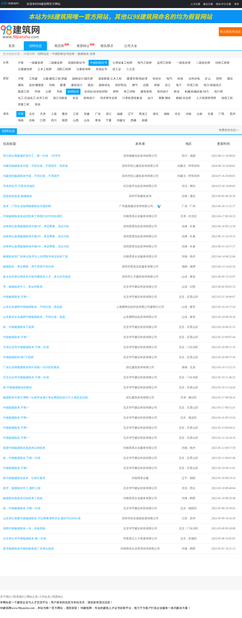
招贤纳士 (57, 596)
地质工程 (227, 98)
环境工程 (192, 85)
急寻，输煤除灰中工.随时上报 (22, 488)
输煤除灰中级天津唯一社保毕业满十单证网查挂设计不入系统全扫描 (45, 397)
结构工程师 (222, 62)
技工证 (117, 69)
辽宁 (131, 113)
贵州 (232, 113)
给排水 (157, 78)
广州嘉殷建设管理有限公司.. (136, 206)
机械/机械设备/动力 (197, 91)
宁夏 (109, 120)
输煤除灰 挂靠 (86, 53)
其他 (37, 104)
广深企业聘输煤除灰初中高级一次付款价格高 (31, 367)
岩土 (168, 85)
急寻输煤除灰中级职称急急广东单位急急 (28, 548)
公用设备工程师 (122, 62)
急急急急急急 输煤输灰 (17, 196)
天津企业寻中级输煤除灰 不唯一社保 (26, 347)
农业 (75, 98)
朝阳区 (192, 508)
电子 (179, 85)
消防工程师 (64, 69)
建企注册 (208, 4)
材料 (116, 91)
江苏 (76, 113)
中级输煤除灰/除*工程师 (18, 357)
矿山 (208, 78)
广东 (98, 113)
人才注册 (195, 4)
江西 (43, 120)
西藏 (133, 120)
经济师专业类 (108, 98)
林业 (176, 91)
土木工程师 (45, 69)
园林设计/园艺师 (82, 78)
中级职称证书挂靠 (63, 53)
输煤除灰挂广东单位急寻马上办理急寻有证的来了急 (35, 256)
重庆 (65, 113)
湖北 (155, 113)
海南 (21, 120)
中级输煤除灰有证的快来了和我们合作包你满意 (32, 216)
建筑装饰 (146, 91)
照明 (219, 78)
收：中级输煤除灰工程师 (18, 327)
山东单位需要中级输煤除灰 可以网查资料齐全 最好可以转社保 (42, 518)
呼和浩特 (194, 165)
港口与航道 (60, 98)
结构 (52, 85)
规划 (90, 85)
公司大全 (130, 46)
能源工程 (23, 91)
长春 (192, 226)
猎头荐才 (106, 46)
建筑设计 (76, 85)
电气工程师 (145, 62)
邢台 (192, 488)
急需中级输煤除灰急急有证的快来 (24, 447)
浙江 (109, 113)
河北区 (192, 216)
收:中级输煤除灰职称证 (17, 387)
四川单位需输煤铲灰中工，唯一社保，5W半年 (32, 155)
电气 (169, 78)
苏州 (192, 518)
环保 (37, 91)
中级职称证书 (98, 62)
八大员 (130, 69)
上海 (54, 113)
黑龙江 (143, 113)
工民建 (33, 78)
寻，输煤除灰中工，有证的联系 (23, 286)
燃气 (135, 85)
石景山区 (192, 296)
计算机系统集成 (132, 98)
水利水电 (194, 78)
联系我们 (19, 596)
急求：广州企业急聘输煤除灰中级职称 (27, 206)
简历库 (59, 46)
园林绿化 (104, 85)
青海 (98, 120)
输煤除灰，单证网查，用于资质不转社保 (28, 266)
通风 (21, 85)
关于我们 (5, 596)
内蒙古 (121, 120)
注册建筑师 (25, 69)
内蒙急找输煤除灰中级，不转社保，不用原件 (31, 175)
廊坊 (192, 186)
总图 (146, 85)
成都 (192, 155)
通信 (230, 78)
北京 (32, 113)
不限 (21, 62)
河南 (188, 113)
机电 (180, 78)
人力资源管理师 (206, 98)
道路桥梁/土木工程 (110, 78)
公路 (48, 91)
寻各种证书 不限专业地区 (19, 186)
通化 (192, 196)
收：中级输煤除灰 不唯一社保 (22, 457)
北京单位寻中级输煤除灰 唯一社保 (24, 538)
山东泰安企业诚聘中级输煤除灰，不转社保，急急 (34, 316)
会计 (150, 98)
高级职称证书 (76, 62)
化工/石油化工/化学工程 (33, 98)
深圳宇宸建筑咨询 (140, 196)
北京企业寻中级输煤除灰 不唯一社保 (26, 377)
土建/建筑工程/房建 (55, 78)
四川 (54, 120)
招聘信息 (35, 46)
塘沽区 (192, 397)
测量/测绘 (165, 98)
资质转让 (83, 46)
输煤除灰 (73, 91)
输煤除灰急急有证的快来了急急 (23, 498)
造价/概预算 (36, 85)
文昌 (192, 367)
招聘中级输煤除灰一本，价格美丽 (24, 528)
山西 (76, 120)
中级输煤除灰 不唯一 (16, 296)
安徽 (87, 113)
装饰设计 (89, 98)
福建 (120, 113)
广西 (221, 113)
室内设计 (162, 91)
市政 (59, 91)
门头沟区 (192, 347)
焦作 (192, 256)
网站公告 (32, 596)
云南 (199, 113)
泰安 (192, 276)
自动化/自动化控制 (96, 91)
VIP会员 (45, 596)
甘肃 (210, 113)
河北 (177, 113)
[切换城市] (13, 3)
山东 (87, 120)
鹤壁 (192, 498)
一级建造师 (36, 62)
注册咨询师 (83, 69)
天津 (43, 113)
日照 (192, 286)
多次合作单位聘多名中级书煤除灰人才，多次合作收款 (37, 276)
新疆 (144, 120)
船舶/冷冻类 (183, 98)
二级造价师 (203, 62)
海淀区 (192, 417)
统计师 (218, 91)
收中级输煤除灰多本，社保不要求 (24, 478)
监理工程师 (164, 62)
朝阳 (192, 478)
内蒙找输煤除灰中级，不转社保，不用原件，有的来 (35, 165)
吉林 (32, 120)
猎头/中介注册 (223, 4)
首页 (11, 46)
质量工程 (23, 104)
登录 (236, 4)
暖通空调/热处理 (137, 78)
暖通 (63, 85)
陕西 (65, 120)
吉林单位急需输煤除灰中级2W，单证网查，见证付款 (36, 226)
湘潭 (192, 266)
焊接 (157, 85)
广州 (192, 206)
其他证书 (101, 69)
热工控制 (129, 91)
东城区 (192, 538)
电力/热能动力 (212, 85)
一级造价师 (183, 62)
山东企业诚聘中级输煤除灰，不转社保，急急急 (32, 306)
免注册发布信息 (230, 31)
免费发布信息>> (229, 130)
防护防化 (121, 85)
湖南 (166, 113)
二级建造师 (55, 62)
